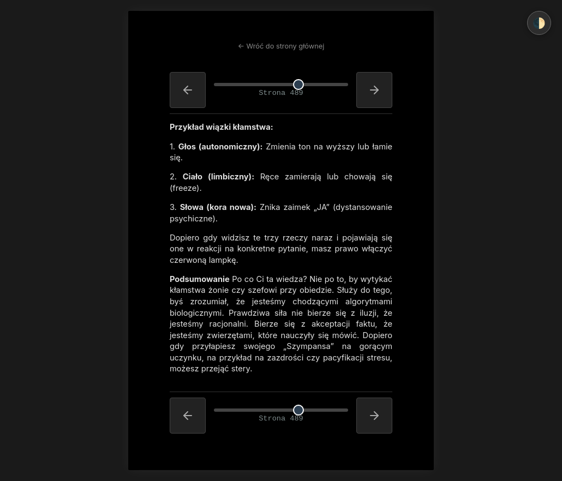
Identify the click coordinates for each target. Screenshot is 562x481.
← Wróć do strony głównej (281, 46)
